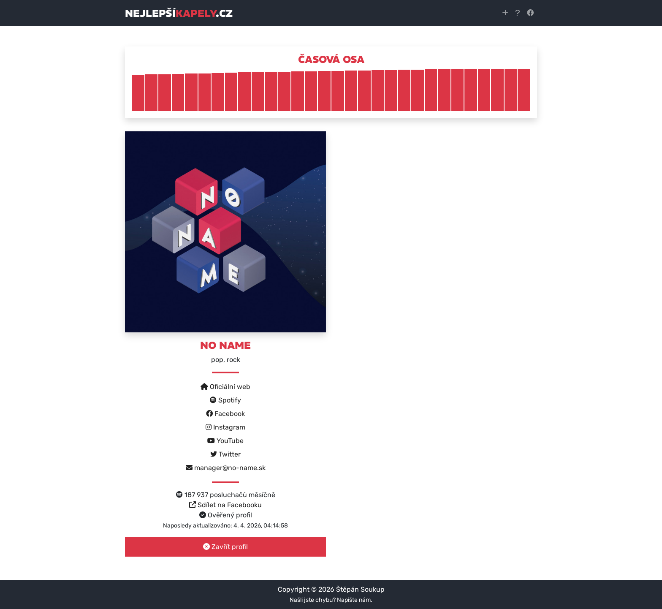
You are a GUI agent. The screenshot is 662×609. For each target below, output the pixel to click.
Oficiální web (225, 387)
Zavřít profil (225, 547)
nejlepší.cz (179, 13)
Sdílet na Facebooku (225, 505)
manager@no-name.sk (226, 468)
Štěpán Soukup (360, 589)
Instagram (225, 427)
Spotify (225, 400)
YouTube (225, 441)
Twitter (225, 454)
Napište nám (354, 600)
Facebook (225, 414)
